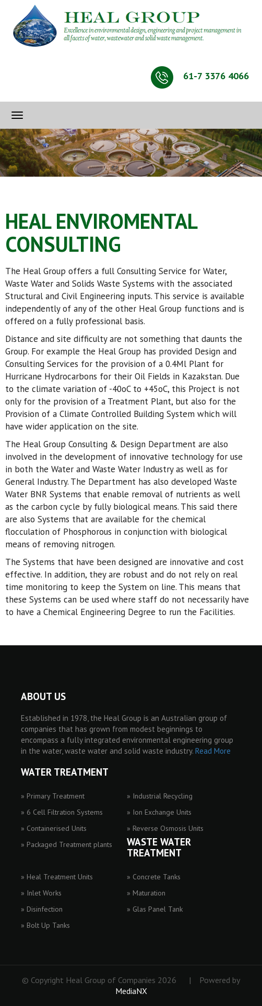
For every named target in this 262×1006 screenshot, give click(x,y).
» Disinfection (42, 909)
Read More (213, 751)
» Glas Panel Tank (155, 909)
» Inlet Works (41, 893)
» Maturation (146, 893)
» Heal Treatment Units (57, 876)
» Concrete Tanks (154, 876)
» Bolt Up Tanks (45, 925)
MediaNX (131, 991)
